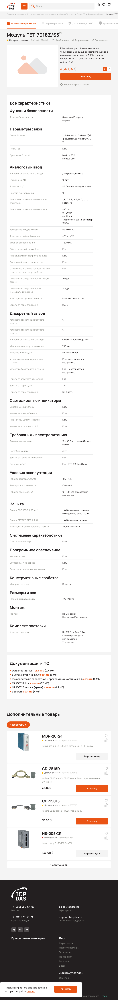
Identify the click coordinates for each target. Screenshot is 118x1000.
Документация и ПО (83, 23)
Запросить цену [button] (91, 756)
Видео (62, 965)
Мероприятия (66, 943)
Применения (65, 956)
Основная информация (23, 23)
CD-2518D (51, 768)
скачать (39, 670)
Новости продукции (69, 947)
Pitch (104, 995)
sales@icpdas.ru (69, 906)
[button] (24, 6)
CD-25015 (51, 800)
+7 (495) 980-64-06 (22, 906)
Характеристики (54, 23)
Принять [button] (66, 989)
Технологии (65, 952)
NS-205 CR (51, 833)
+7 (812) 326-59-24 (22, 917)
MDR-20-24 (52, 736)
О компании (65, 977)
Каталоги (64, 961)
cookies (31, 991)
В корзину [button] (86, 76)
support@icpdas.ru (70, 917)
